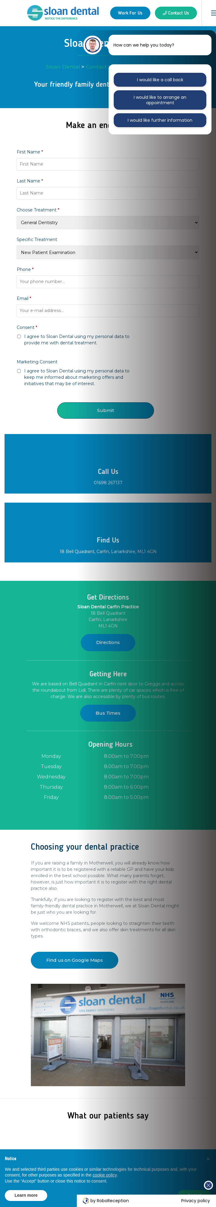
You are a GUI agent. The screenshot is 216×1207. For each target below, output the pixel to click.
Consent (27, 327)
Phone (25, 269)
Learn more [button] (26, 1195)
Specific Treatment (37, 239)
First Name (30, 152)
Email (24, 298)
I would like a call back (160, 80)
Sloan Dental (63, 67)
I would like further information (160, 120)
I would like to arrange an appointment (160, 100)
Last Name (30, 181)
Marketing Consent (37, 362)
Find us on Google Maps (74, 960)
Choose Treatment (38, 210)
